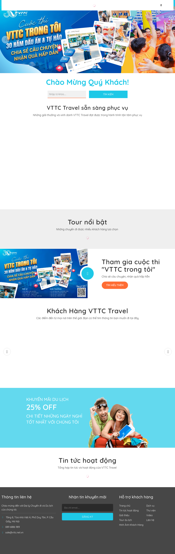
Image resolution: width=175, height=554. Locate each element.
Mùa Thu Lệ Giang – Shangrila (22, 371)
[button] (169, 39)
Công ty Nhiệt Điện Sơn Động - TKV (109, 371)
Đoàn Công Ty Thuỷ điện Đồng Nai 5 (153, 371)
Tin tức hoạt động (88, 460)
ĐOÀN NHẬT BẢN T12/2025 (66, 373)
